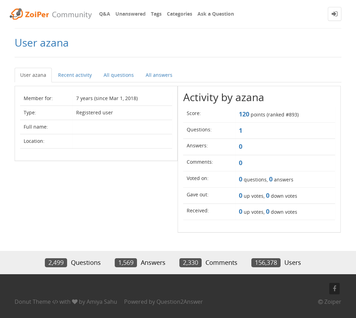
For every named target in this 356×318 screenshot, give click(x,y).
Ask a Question (215, 13)
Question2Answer (179, 301)
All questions (119, 75)
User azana (33, 75)
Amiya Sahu (102, 301)
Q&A (104, 13)
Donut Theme (33, 301)
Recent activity (75, 75)
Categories (179, 13)
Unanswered (130, 13)
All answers (159, 75)
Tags (156, 13)
